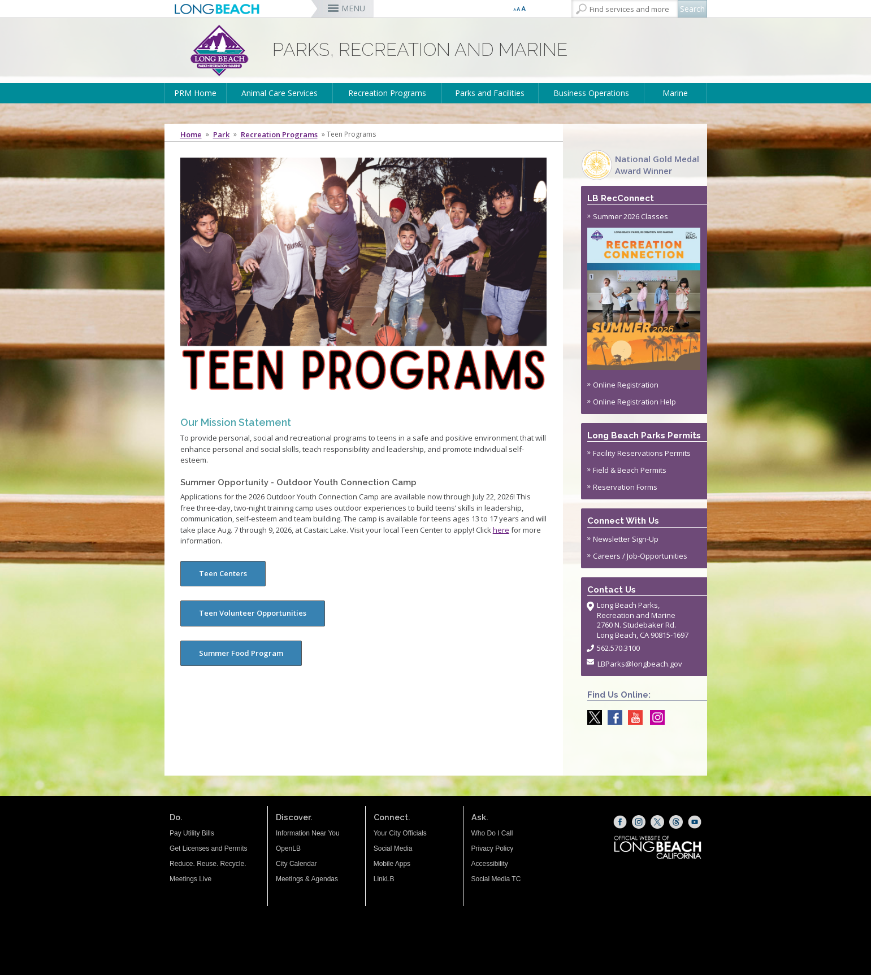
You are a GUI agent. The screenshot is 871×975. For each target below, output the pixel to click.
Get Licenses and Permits (208, 848)
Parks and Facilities (490, 93)
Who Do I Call (492, 833)
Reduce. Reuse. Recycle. (208, 864)
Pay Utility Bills (192, 833)
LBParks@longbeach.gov (639, 664)
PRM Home (195, 93)
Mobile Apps (392, 864)
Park (221, 134)
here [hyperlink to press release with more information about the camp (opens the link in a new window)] (501, 530)
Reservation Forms (625, 487)
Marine (675, 93)
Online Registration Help (634, 402)
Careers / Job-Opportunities (640, 556)
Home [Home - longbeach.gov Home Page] (191, 134)
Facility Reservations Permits (642, 453)
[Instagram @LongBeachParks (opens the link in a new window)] (654, 717)
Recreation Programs (387, 93)
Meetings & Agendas (307, 879)
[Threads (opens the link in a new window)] (676, 822)
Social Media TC (496, 879)
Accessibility (489, 864)
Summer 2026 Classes (643, 290)
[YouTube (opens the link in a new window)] (694, 822)
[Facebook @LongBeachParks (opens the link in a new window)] (612, 717)
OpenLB (288, 848)
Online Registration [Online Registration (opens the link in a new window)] (625, 385)
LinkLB (384, 879)
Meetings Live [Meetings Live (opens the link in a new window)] (190, 879)
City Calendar (296, 864)
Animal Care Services (279, 93)
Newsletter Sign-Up (625, 539)
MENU (353, 8)
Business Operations (591, 93)
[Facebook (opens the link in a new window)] (620, 822)
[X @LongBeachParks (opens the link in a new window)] (592, 717)
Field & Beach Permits (629, 470)
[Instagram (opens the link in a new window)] (638, 822)
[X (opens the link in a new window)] (657, 822)
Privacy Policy (492, 848)
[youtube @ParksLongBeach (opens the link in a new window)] (632, 717)
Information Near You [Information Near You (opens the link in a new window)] (308, 833)
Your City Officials (400, 833)
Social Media (393, 848)
